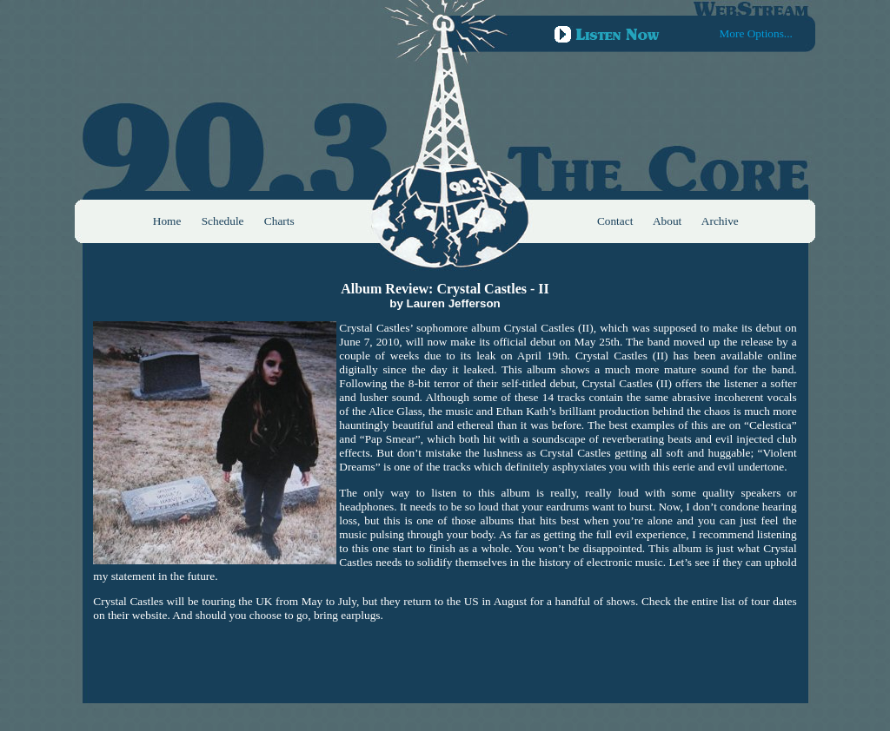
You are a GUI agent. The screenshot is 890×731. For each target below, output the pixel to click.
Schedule (223, 220)
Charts (279, 220)
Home (167, 220)
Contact (615, 220)
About (667, 220)
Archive (720, 220)
